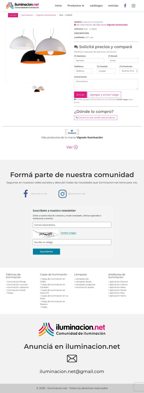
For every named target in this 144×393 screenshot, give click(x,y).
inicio (58, 5)
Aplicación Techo (118, 295)
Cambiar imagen (68, 233)
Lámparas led (81, 279)
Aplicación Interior (119, 284)
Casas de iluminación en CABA (52, 280)
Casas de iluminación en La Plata (54, 297)
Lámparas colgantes (85, 284)
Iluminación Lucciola (17, 284)
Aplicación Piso (117, 293)
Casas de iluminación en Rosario (52, 302)
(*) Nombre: (80, 56)
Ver (72, 147)
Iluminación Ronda (16, 281)
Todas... (44, 307)
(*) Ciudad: (102, 66)
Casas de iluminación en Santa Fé (52, 291)
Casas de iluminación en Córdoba (52, 286)
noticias (113, 5)
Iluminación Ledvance (18, 287)
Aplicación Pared (118, 290)
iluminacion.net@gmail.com (72, 371)
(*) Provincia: (126, 66)
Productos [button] (76, 5)
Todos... (10, 293)
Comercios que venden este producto (95, 117)
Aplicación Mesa (117, 287)
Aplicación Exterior (119, 281)
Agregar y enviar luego (104, 94)
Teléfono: (79, 66)
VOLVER (13, 15)
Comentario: (80, 77)
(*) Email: (112, 56)
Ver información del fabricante (101, 25)
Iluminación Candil (16, 290)
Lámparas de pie (83, 281)
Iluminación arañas (84, 287)
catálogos (96, 5)
